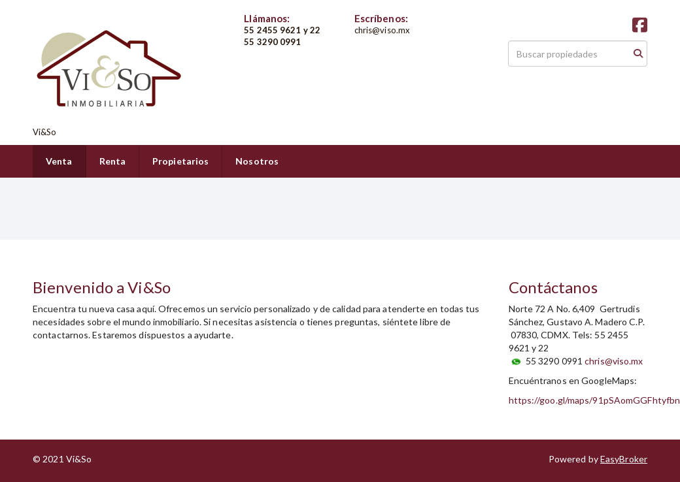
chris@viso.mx (614, 360)
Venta (59, 161)
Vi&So (45, 132)
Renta (112, 161)
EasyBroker (623, 458)
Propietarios (180, 161)
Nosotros (257, 161)
